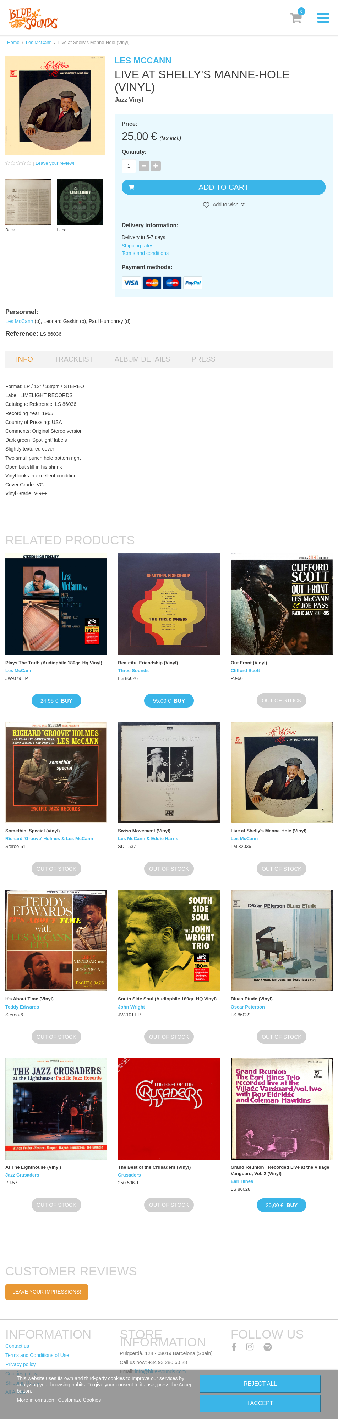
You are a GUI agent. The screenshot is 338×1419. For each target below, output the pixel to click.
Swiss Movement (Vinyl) (144, 830)
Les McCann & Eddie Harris (148, 838)
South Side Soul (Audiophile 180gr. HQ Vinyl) (167, 998)
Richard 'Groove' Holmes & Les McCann (49, 838)
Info (24, 359)
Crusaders (129, 1175)
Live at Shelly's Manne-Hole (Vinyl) (269, 830)
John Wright (131, 1007)
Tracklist (73, 359)
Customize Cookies (79, 1400)
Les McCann (39, 42)
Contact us (17, 1346)
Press (203, 359)
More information (36, 1400)
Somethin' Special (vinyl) (32, 830)
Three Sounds (133, 670)
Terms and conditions (145, 253)
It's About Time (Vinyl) (29, 998)
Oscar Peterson (248, 1007)
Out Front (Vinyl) (249, 662)
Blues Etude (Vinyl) (252, 998)
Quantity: (134, 152)
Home (13, 42)
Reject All (260, 1384)
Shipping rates (138, 245)
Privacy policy (20, 1364)
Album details (142, 359)
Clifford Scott (245, 670)
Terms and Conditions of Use (37, 1355)
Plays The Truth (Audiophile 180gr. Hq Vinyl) (53, 662)
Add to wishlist (228, 204)
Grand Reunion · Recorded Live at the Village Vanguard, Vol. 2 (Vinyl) (280, 1170)
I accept (260, 1403)
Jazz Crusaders (22, 1175)
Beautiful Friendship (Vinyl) (148, 662)
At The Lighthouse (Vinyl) (33, 1167)
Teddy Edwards (22, 1007)
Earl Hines (242, 1181)
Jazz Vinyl (129, 99)
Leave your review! (55, 163)
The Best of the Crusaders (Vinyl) (154, 1167)
